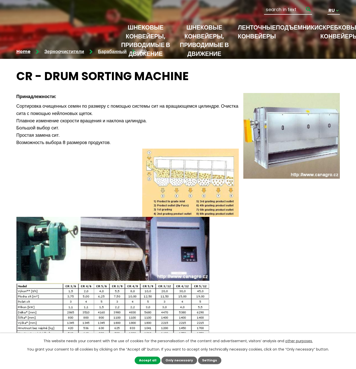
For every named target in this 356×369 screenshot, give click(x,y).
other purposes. (299, 340)
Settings (209, 360)
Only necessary (179, 360)
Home (23, 51)
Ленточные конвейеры (257, 32)
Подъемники (297, 28)
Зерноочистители (64, 51)
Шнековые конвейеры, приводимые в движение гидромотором (146, 45)
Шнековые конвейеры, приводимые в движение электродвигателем (204, 45)
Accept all (147, 360)
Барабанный (112, 51)
